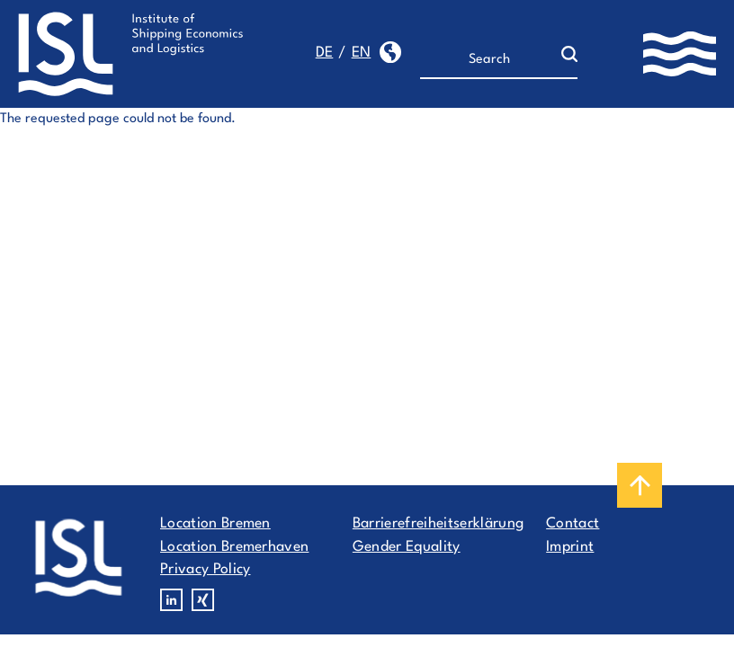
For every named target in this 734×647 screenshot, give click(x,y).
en (361, 53)
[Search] (490, 60)
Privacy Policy (205, 570)
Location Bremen (215, 524)
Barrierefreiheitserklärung (438, 524)
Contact (572, 524)
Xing (203, 600)
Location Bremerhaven (234, 547)
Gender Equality (407, 547)
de (325, 53)
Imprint (570, 547)
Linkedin (171, 600)
